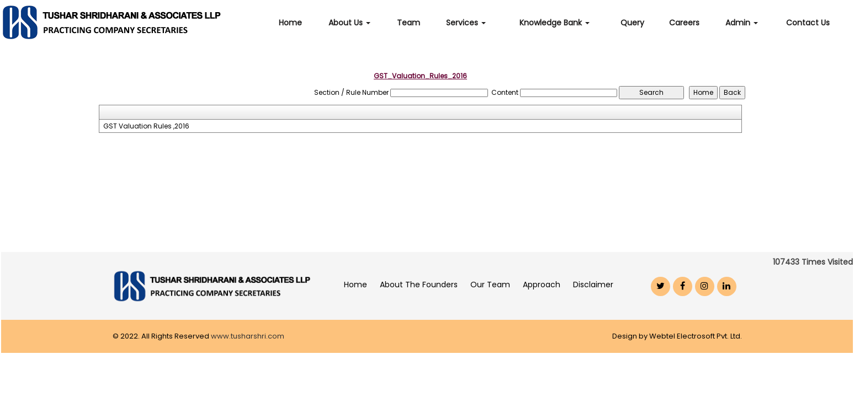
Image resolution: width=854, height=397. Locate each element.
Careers (684, 22)
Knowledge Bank (554, 22)
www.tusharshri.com (247, 336)
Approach (541, 284)
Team (408, 22)
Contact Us (808, 22)
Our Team (490, 284)
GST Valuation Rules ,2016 (146, 126)
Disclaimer (593, 284)
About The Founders (419, 284)
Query (632, 22)
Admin (741, 22)
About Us (349, 22)
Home (290, 22)
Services (466, 22)
